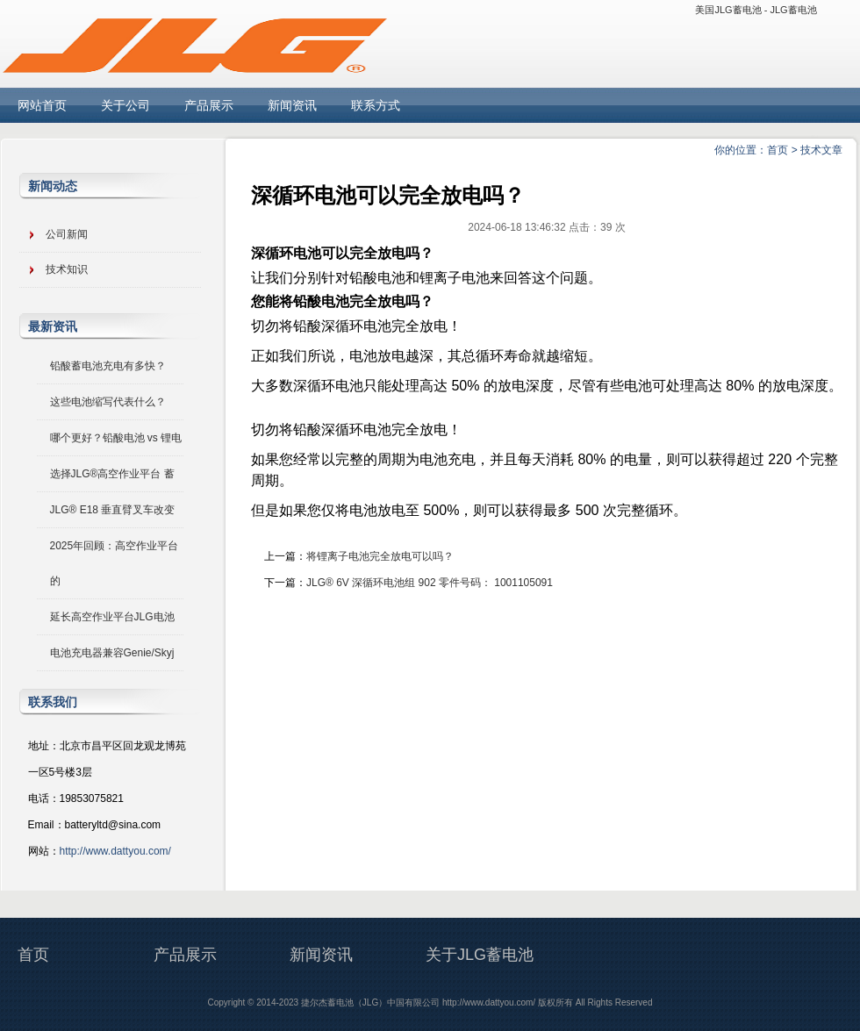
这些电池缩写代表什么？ (108, 402)
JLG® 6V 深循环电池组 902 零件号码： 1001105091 (429, 582)
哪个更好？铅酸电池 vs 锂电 (116, 438)
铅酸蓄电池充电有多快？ (108, 366)
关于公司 (125, 105)
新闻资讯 (292, 105)
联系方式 (375, 105)
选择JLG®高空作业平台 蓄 (112, 474)
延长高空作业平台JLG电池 (112, 617)
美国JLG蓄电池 (728, 9)
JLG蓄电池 (793, 9)
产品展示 (208, 105)
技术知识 (67, 269)
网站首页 (42, 105)
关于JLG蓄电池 (480, 954)
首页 (777, 150)
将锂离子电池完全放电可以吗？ (380, 556)
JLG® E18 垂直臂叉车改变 (113, 510)
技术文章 (821, 150)
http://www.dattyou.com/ (115, 851)
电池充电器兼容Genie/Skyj (112, 653)
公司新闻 (67, 234)
